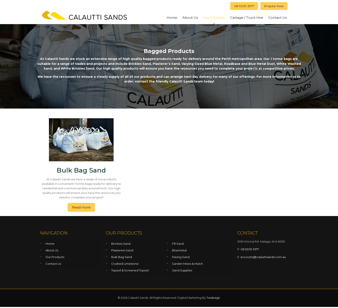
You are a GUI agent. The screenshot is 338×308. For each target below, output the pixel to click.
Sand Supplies (182, 271)
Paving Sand (180, 258)
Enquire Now (272, 7)
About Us (51, 251)
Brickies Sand (120, 244)
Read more (81, 208)
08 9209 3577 (239, 7)
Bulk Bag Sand (121, 258)
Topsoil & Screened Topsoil (130, 271)
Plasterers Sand (122, 251)
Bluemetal (179, 251)
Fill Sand (178, 244)
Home (49, 244)
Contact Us (53, 264)
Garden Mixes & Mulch (187, 264)
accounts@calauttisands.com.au (263, 258)
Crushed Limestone (125, 264)
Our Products (54, 258)
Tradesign (213, 298)
